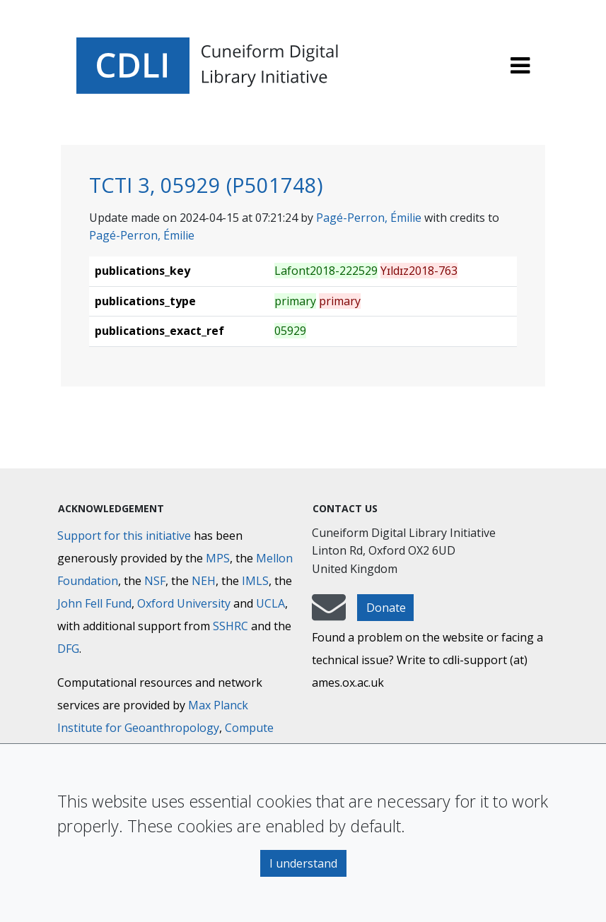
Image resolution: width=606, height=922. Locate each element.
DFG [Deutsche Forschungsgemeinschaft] (68, 648)
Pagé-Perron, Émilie (368, 217)
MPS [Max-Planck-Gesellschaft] (218, 558)
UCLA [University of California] (270, 603)
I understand (303, 863)
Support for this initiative (124, 535)
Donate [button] (386, 607)
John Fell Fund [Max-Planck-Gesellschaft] (94, 603)
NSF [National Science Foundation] (154, 581)
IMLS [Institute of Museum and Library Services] (255, 581)
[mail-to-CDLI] (329, 614)
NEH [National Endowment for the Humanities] (204, 581)
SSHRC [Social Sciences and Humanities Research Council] (230, 626)
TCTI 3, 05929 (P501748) (206, 185)
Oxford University (184, 603)
